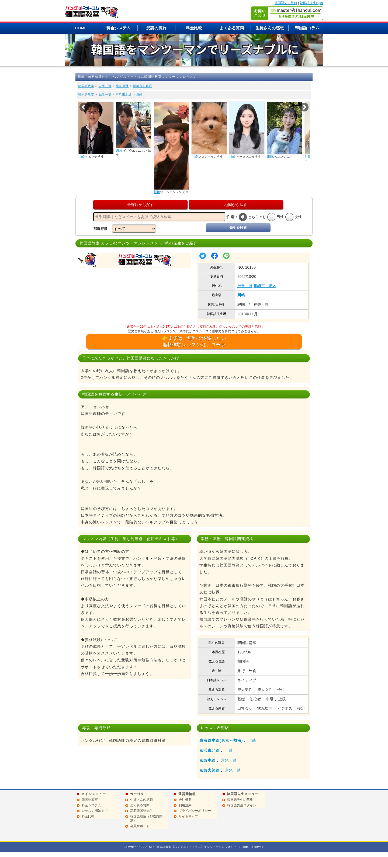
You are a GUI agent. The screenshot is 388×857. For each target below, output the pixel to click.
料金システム (118, 28)
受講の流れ (156, 28)
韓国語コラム (307, 28)
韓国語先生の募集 (240, 800)
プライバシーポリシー (195, 811)
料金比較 (194, 28)
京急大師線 (209, 770)
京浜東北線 (124, 94)
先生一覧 (105, 86)
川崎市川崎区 (142, 86)
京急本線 (207, 760)
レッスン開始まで (95, 811)
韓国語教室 (86, 86)
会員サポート (140, 826)
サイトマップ (188, 816)
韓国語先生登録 (286, 3)
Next (304, 107)
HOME (81, 28)
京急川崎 (229, 760)
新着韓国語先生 (141, 811)
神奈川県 (122, 86)
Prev (83, 107)
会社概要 (185, 800)
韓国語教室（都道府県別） (146, 818)
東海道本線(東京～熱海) (221, 740)
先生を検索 (238, 228)
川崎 (139, 94)
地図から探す (235, 204)
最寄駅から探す (140, 204)
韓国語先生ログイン (241, 805)
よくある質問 (232, 28)
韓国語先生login (311, 3)
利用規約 (185, 805)
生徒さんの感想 (269, 28)
